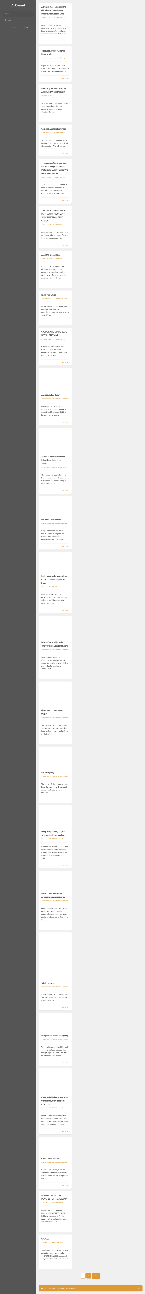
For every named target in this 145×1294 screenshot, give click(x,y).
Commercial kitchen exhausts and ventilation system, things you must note (54, 1100)
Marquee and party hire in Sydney (54, 1035)
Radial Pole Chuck (48, 295)
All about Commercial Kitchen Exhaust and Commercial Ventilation (53, 460)
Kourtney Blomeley (59, 17)
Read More (65, 41)
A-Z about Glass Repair (50, 395)
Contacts (8, 20)
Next (96, 1276)
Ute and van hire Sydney (51, 519)
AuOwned (18, 5)
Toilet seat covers (48, 983)
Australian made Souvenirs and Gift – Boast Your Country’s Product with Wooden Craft (53, 10)
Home (7, 14)
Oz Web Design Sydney (70, 1288)
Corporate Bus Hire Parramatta (53, 129)
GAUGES (45, 1238)
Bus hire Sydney (47, 772)
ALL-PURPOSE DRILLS (50, 255)
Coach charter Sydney (50, 1158)
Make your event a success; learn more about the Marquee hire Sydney (54, 579)
